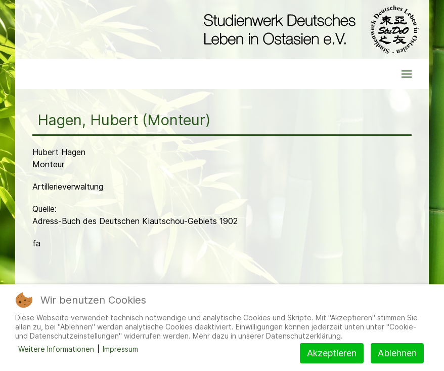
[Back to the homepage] (309, 29)
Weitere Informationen (56, 349)
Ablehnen (397, 353)
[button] (407, 74)
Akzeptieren (332, 353)
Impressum (120, 349)
